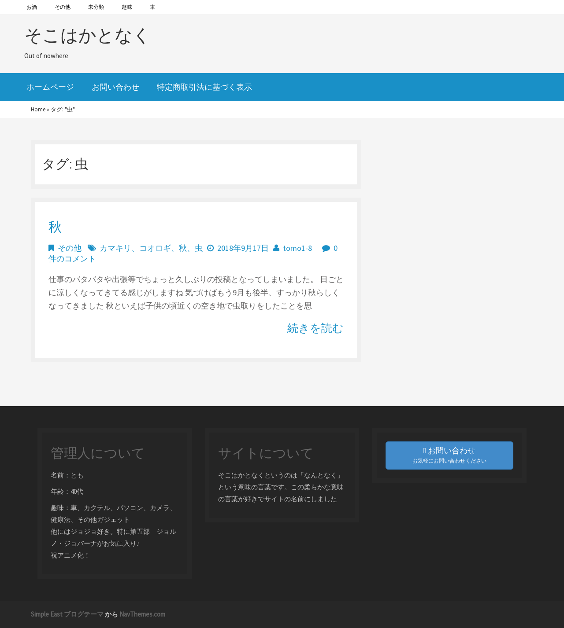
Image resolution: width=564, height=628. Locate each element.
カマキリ (115, 248)
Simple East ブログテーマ (67, 614)
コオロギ (155, 248)
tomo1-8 (297, 248)
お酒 (31, 7)
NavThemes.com (142, 614)
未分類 (96, 7)
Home (38, 109)
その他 (62, 7)
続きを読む (315, 328)
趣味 (127, 7)
